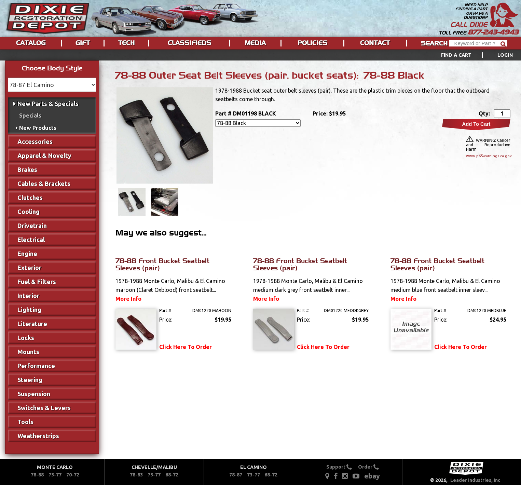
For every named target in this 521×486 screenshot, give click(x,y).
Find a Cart (456, 55)
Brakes (27, 169)
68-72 (171, 474)
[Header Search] (478, 43)
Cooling (28, 211)
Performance (36, 365)
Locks (25, 337)
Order (368, 467)
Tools (25, 421)
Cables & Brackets (43, 183)
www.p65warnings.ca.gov (488, 156)
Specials (30, 115)
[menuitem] (469, 55)
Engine (27, 253)
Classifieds (189, 43)
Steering (29, 379)
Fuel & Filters (36, 281)
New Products (37, 128)
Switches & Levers (44, 407)
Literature (32, 323)
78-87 (235, 474)
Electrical (31, 239)
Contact (375, 43)
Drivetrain (32, 225)
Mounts (28, 351)
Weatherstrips (38, 435)
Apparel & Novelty (44, 155)
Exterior (29, 267)
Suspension (33, 393)
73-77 (55, 474)
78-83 (136, 474)
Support (339, 467)
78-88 (37, 474)
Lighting (29, 309)
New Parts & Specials (48, 103)
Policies (312, 43)
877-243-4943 (493, 32)
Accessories (35, 141)
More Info (128, 299)
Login (505, 55)
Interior (28, 295)
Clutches (30, 197)
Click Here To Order (185, 347)
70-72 (72, 474)
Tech (126, 43)
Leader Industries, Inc (475, 480)
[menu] (260, 55)
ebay (372, 476)
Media (255, 43)
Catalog (30, 43)
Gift (83, 43)
